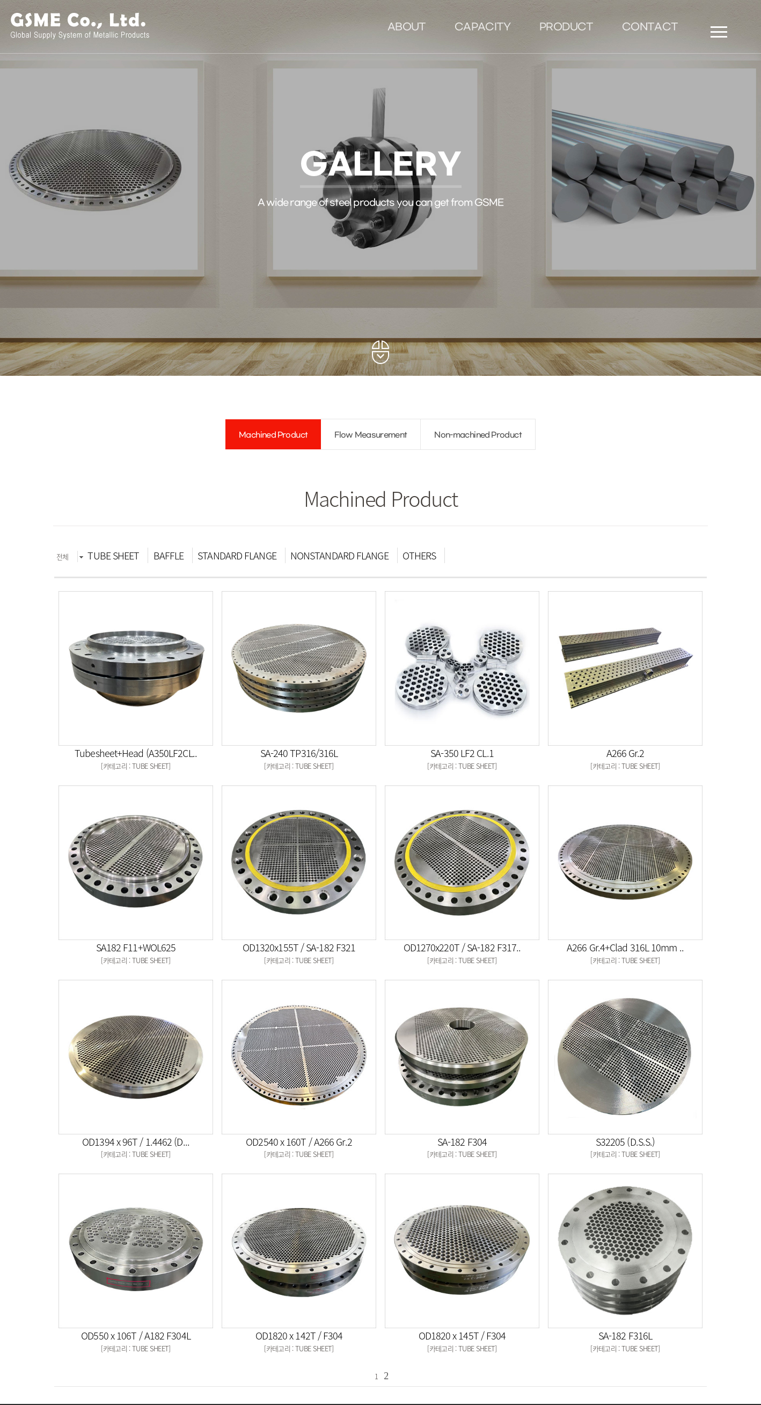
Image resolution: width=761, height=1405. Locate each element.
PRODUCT (566, 27)
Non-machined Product (478, 435)
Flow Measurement (370, 435)
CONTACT (650, 27)
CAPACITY (483, 27)
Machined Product (273, 435)
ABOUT (406, 27)
